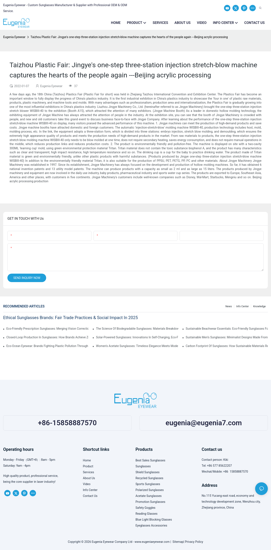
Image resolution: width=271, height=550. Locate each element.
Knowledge (259, 306)
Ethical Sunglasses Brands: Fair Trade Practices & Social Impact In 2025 (70, 317)
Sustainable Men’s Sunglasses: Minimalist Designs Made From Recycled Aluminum (227, 337)
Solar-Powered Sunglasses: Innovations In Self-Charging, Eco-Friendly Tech (137, 337)
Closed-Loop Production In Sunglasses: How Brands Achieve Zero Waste (47, 337)
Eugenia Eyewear (14, 37)
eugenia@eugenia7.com (204, 423)
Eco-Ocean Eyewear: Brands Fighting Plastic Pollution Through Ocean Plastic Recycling (47, 346)
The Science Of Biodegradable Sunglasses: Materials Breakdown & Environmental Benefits (137, 328)
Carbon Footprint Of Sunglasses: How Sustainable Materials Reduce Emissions (227, 346)
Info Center (242, 306)
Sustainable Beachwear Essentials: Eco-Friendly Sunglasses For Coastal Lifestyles (227, 328)
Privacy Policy (194, 541)
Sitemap (177, 541)
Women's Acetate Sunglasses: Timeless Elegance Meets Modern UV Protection (137, 346)
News (228, 306)
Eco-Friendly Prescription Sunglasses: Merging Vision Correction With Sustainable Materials (47, 328)
